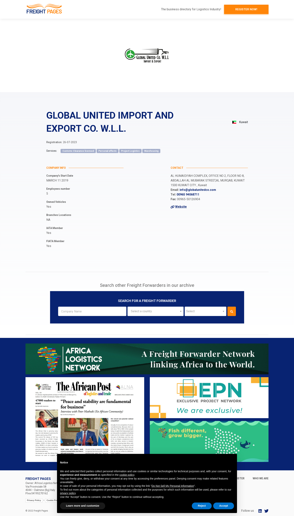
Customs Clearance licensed (78, 151)
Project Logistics (130, 151)
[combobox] (156, 311)
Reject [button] (202, 505)
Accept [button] (223, 505)
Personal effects (107, 151)
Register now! (246, 9)
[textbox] (156, 311)
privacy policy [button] (68, 493)
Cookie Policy (53, 500)
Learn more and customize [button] (82, 505)
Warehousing (151, 151)
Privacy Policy (34, 500)
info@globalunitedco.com (198, 190)
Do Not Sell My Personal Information (173, 485)
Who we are (260, 478)
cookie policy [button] (126, 474)
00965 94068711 (188, 194)
